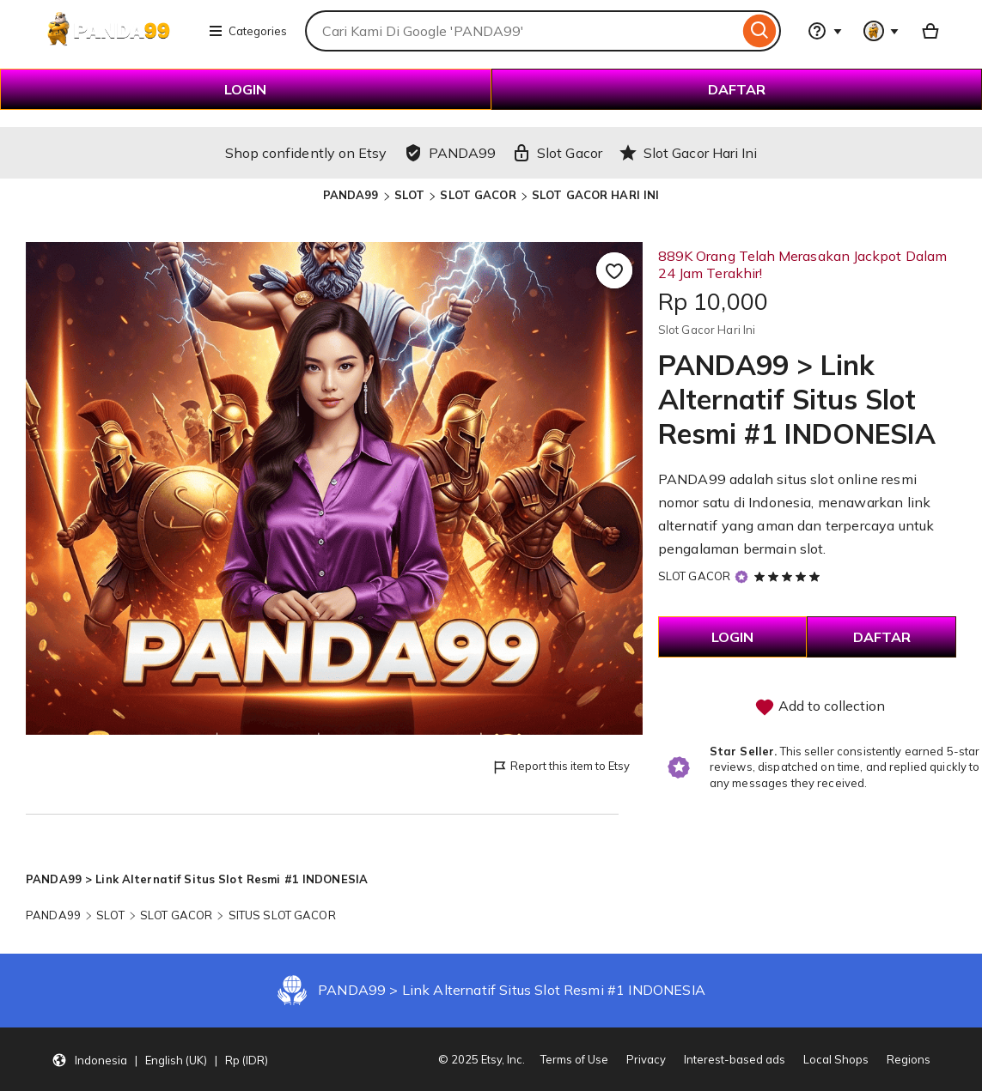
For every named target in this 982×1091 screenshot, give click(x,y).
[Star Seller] (741, 577)
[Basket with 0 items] (930, 31)
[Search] (760, 31)
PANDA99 (351, 195)
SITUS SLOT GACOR (282, 915)
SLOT (409, 195)
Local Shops (836, 1059)
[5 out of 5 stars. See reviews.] (789, 576)
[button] (160, 1059)
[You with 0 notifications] (881, 31)
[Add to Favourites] (614, 270)
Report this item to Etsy (560, 767)
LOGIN (245, 89)
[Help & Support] (824, 31)
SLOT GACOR (477, 195)
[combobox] (522, 31)
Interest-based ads (734, 1059)
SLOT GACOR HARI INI (595, 195)
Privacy (646, 1059)
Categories (247, 31)
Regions (908, 1059)
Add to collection (819, 707)
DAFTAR (736, 89)
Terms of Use (574, 1059)
